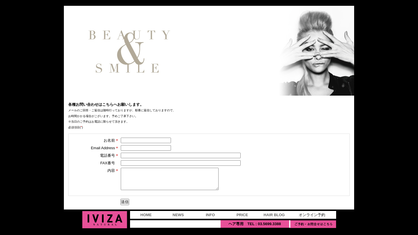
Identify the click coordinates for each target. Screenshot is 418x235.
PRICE (242, 219)
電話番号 (109, 156)
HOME (146, 219)
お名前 (111, 140)
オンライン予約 (312, 219)
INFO (210, 219)
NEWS (178, 219)
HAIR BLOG (274, 219)
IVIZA (104, 224)
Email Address (104, 148)
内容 (112, 171)
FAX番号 (107, 163)
